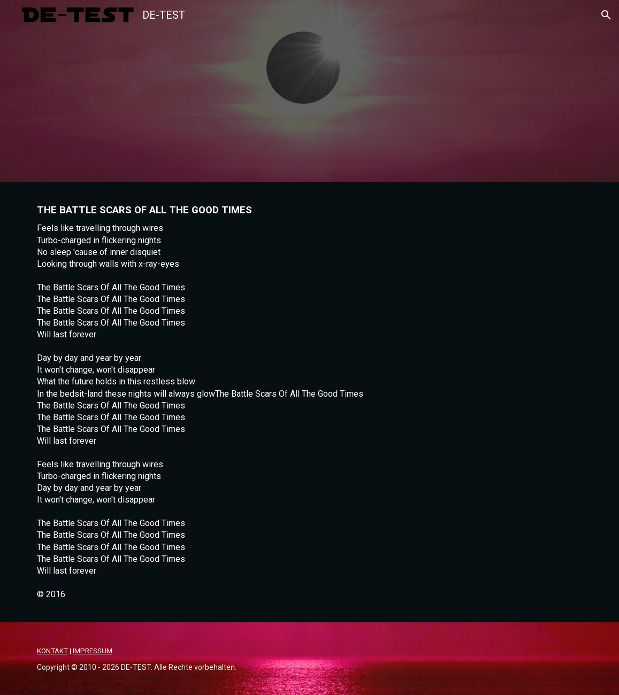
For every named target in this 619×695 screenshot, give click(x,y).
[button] (606, 15)
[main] (309, 402)
